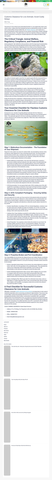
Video (5, 334)
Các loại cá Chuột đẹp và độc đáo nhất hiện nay (21, 445)
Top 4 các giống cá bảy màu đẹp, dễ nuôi (19, 379)
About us (6, 326)
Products (6, 328)
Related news (7, 344)
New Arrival (6, 330)
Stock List (6, 332)
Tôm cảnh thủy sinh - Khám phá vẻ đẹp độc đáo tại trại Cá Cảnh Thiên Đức (26, 346)
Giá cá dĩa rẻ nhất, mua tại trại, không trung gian (21, 412)
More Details (6, 340)
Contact (5, 338)
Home (5, 324)
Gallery (5, 336)
